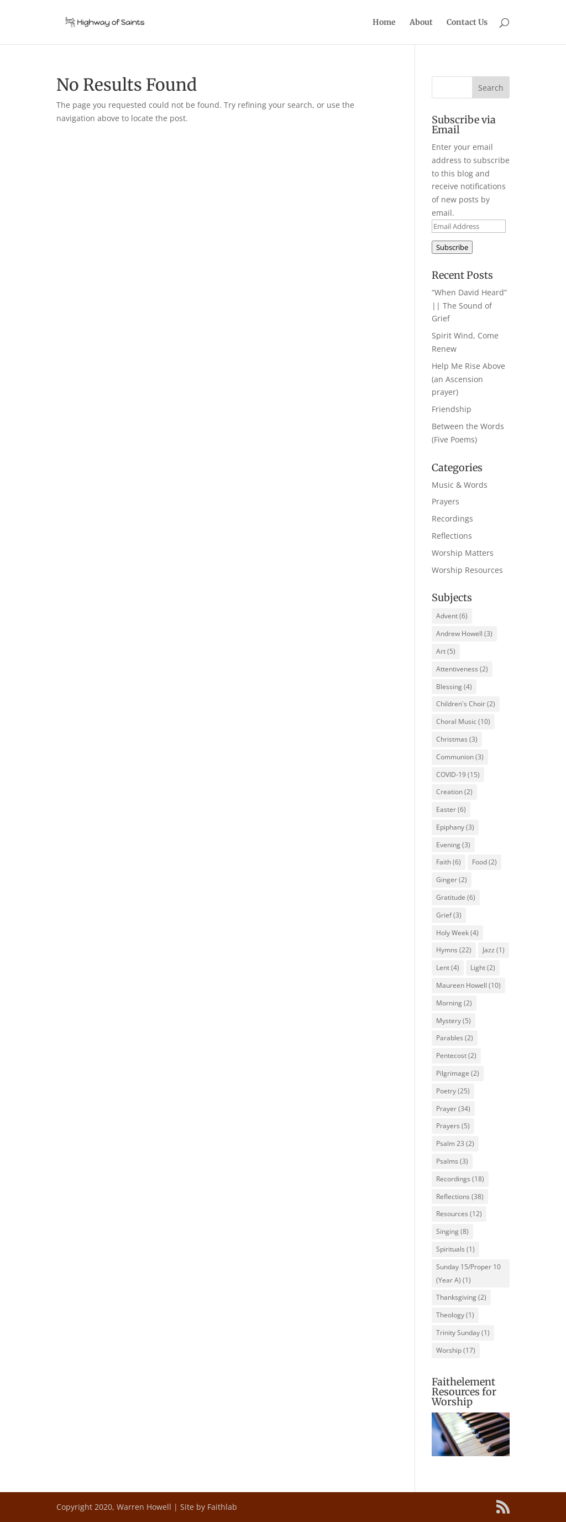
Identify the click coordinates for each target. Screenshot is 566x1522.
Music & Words (460, 484)
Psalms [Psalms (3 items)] (452, 1161)
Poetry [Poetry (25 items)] (453, 1091)
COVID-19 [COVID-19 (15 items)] (458, 774)
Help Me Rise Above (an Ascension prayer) (468, 379)
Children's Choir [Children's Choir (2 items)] (465, 703)
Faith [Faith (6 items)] (448, 862)
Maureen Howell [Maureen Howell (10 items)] (468, 985)
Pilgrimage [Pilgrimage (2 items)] (457, 1073)
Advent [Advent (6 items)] (452, 616)
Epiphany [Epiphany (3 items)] (455, 827)
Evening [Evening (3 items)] (453, 844)
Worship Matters (463, 553)
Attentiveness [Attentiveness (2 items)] (462, 669)
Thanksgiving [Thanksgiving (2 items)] (461, 1297)
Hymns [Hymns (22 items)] (453, 950)
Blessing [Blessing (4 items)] (454, 686)
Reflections (452, 535)
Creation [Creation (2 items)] (454, 791)
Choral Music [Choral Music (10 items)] (463, 721)
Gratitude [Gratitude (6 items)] (455, 897)
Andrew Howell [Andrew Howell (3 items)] (464, 633)
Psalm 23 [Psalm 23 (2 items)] (455, 1143)
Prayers (445, 501)
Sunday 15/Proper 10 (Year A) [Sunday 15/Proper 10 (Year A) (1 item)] (468, 1273)
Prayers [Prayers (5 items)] (453, 1125)
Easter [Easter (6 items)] (451, 809)
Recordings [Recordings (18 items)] (460, 1179)
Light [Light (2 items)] (482, 967)
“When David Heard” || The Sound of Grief (469, 305)
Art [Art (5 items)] (445, 651)
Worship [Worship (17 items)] (455, 1350)
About (421, 22)
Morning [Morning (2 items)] (454, 1003)
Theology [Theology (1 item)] (455, 1315)
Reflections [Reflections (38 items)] (460, 1196)
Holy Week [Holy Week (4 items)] (457, 932)
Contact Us (467, 22)
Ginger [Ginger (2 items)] (451, 879)
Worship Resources (467, 570)
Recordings (452, 518)
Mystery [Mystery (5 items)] (453, 1020)
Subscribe (452, 247)
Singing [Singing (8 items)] (452, 1231)
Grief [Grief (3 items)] (449, 915)
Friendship (451, 409)
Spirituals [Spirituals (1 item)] (455, 1249)
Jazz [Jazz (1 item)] (494, 950)
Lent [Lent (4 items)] (447, 967)
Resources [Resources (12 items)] (459, 1213)
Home (384, 22)
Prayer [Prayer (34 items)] (453, 1108)
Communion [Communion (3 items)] (460, 757)
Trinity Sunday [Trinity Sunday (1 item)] (463, 1332)
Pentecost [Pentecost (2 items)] (456, 1055)
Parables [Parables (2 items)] (454, 1038)
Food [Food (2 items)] (484, 862)
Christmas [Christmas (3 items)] (457, 739)
